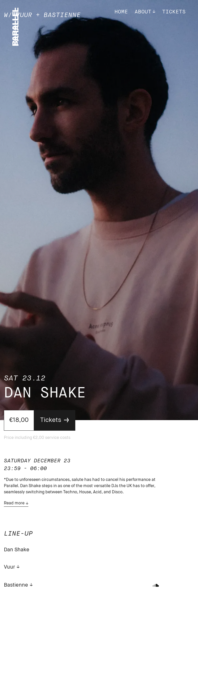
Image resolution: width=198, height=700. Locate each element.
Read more (14, 503)
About (143, 12)
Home (121, 12)
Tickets (174, 12)
